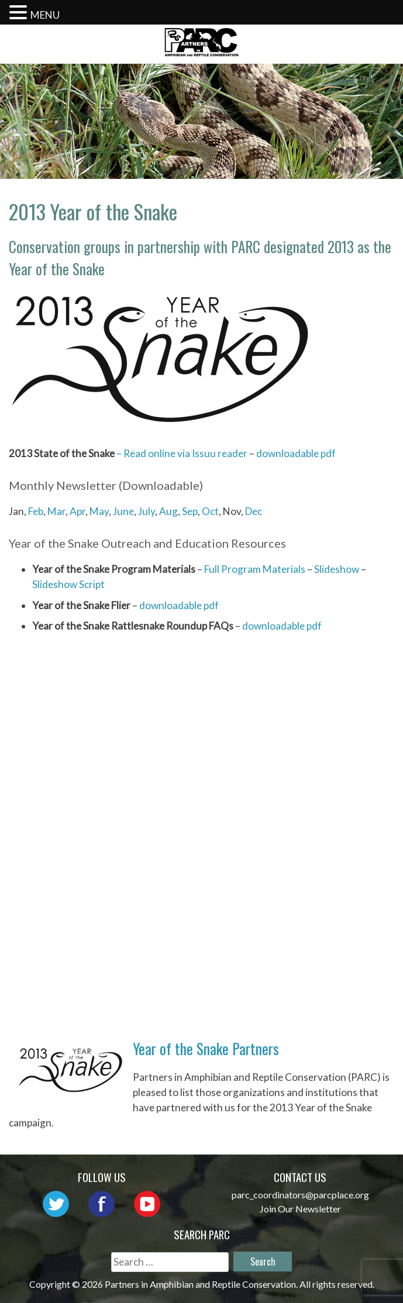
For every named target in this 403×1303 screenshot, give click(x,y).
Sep (190, 511)
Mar (56, 511)
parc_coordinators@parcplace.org (300, 1194)
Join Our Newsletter (300, 1208)
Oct (210, 511)
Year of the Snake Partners (206, 1048)
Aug (168, 511)
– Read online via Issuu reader (181, 453)
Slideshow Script (68, 584)
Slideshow (336, 569)
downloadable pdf (296, 453)
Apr (77, 511)
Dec (253, 511)
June (123, 511)
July (146, 511)
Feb (35, 511)
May (99, 511)
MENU (45, 15)
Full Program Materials (254, 569)
